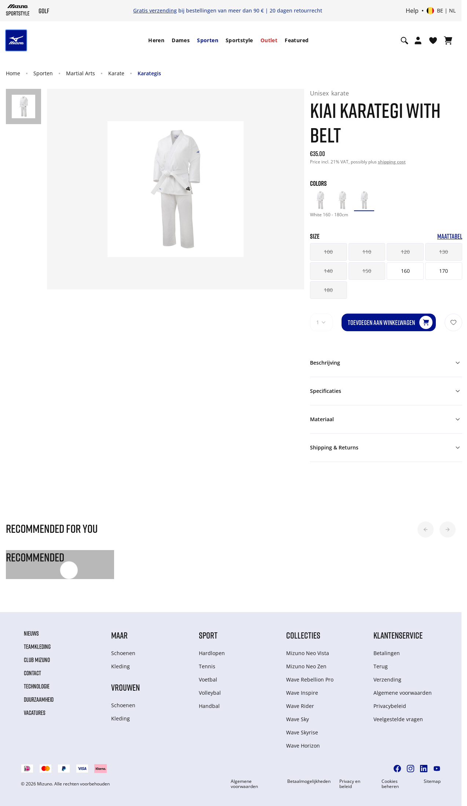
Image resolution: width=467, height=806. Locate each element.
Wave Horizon (303, 745)
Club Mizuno (37, 660)
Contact (32, 673)
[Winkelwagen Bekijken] (448, 40)
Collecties (303, 635)
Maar (119, 635)
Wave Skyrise (302, 732)
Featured (297, 40)
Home (13, 73)
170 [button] (443, 270)
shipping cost (392, 162)
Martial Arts (80, 73)
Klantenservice (398, 635)
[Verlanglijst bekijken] (433, 40)
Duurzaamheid (39, 699)
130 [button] (443, 251)
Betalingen (386, 653)
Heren (156, 40)
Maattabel (449, 236)
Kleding (120, 666)
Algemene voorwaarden (402, 692)
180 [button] (328, 289)
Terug (380, 666)
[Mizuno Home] (18, 10)
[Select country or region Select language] (441, 10)
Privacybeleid (389, 705)
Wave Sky (297, 719)
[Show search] (404, 40)
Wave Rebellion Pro (309, 679)
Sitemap (432, 781)
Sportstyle (239, 40)
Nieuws (31, 633)
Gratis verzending (155, 10)
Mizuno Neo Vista (307, 653)
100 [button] (328, 251)
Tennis (207, 666)
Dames (181, 40)
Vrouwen (125, 687)
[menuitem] (156, 40)
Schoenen (123, 653)
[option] (320, 200)
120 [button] (405, 251)
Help (412, 11)
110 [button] (366, 251)
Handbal (209, 705)
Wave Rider (300, 705)
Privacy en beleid (349, 784)
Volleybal (210, 692)
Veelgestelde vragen (398, 719)
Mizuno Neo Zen (306, 666)
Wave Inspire (302, 692)
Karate (116, 73)
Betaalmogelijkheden (309, 781)
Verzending (387, 679)
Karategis (149, 73)
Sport (208, 635)
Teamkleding (37, 646)
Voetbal (208, 679)
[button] (425, 529)
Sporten (207, 40)
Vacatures (34, 712)
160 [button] (405, 270)
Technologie (37, 686)
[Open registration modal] (418, 40)
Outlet (268, 40)
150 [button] (366, 270)
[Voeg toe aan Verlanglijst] (453, 322)
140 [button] (328, 270)
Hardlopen (212, 653)
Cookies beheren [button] (390, 784)
